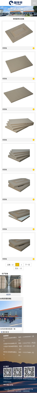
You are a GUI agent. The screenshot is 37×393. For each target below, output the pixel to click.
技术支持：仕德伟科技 (23, 391)
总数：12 (10, 264)
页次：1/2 (18, 268)
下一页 (27, 264)
